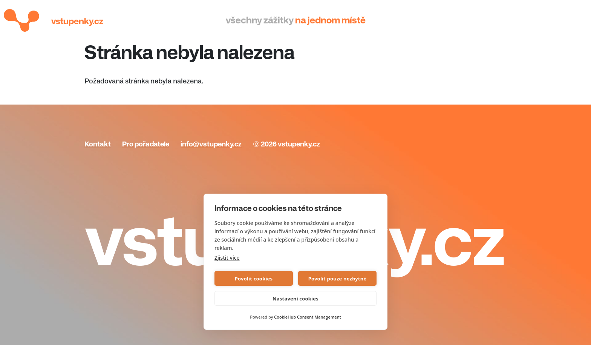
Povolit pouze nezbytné (337, 278)
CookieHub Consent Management (307, 317)
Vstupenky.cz (77, 21)
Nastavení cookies (295, 298)
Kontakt (97, 144)
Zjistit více (227, 257)
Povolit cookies (254, 278)
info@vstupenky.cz (211, 144)
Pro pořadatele (145, 144)
